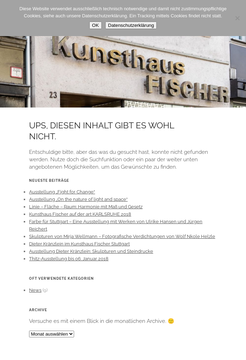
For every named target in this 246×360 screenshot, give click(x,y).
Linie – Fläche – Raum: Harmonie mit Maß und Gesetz (85, 206)
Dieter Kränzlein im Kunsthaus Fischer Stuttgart (79, 243)
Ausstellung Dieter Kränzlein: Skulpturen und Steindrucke (91, 251)
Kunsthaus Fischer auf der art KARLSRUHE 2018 (80, 214)
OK (95, 25)
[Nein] (237, 18)
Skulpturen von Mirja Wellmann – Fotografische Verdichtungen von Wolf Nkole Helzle (122, 236)
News (35, 290)
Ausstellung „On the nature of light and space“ (78, 199)
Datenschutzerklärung (131, 25)
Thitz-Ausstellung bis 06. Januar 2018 (68, 258)
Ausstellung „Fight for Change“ (62, 191)
